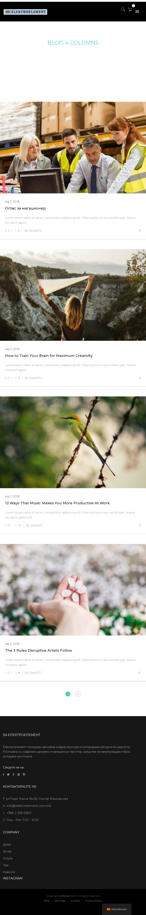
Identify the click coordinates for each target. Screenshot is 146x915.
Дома (7, 844)
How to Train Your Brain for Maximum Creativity (48, 356)
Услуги (7, 858)
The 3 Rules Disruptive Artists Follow (38, 652)
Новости (9, 872)
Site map (60, 900)
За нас (7, 851)
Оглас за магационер (25, 208)
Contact (75, 900)
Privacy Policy (93, 900)
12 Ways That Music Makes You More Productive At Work (57, 504)
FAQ (46, 900)
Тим (5, 865)
